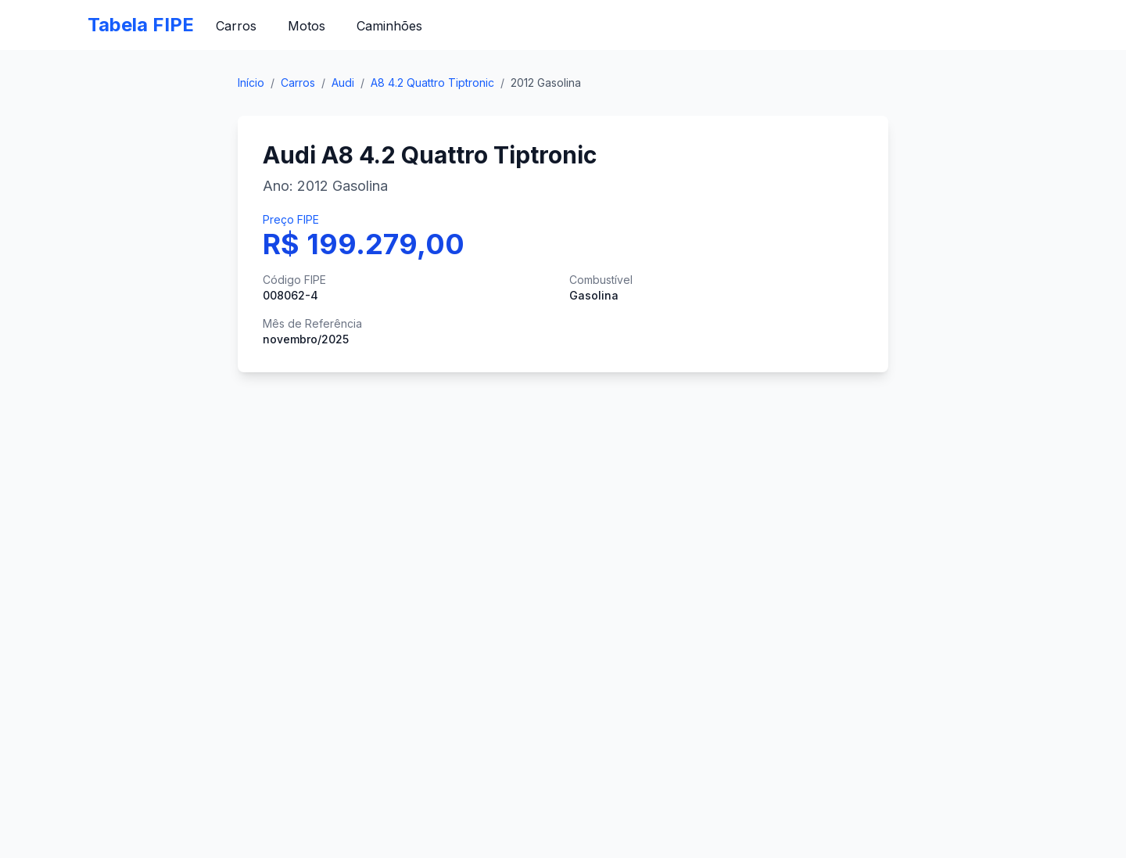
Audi (343, 82)
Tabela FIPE (141, 24)
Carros (236, 26)
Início (251, 82)
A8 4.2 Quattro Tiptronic (432, 82)
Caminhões (389, 26)
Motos (306, 26)
